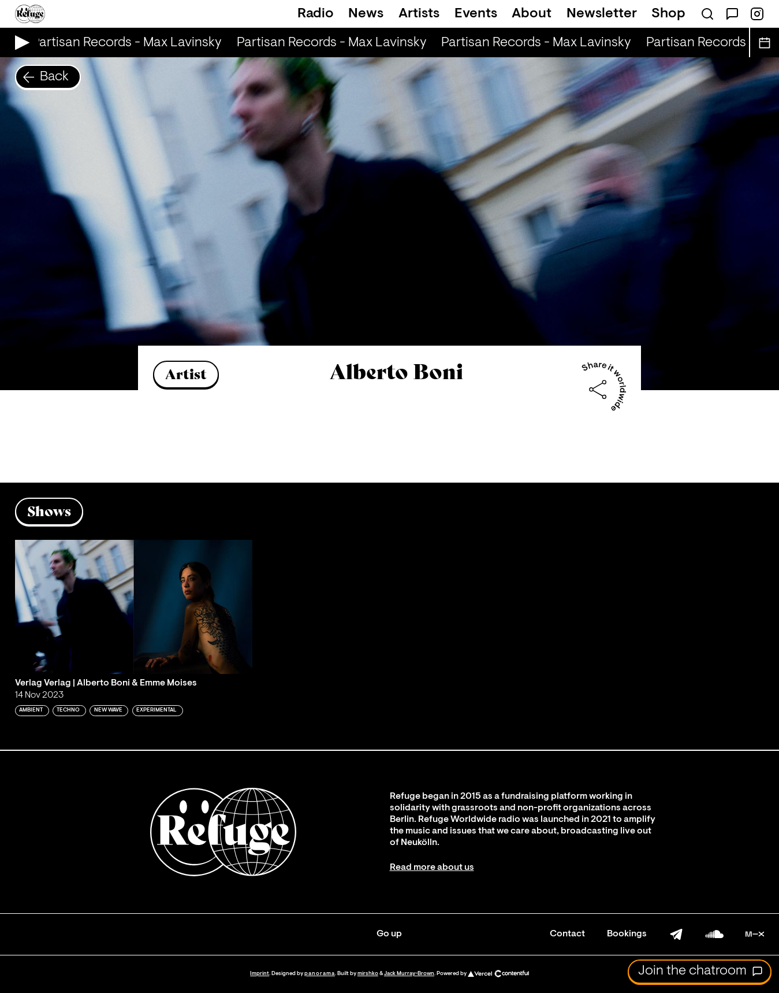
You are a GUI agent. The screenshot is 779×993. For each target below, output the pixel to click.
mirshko (367, 973)
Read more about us (432, 867)
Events (475, 14)
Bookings (627, 934)
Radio (315, 14)
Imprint (259, 973)
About (531, 14)
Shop (668, 14)
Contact (567, 934)
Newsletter (601, 14)
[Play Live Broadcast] (19, 42)
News (365, 14)
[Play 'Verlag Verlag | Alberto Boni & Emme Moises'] (133, 606)
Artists (418, 14)
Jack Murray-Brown (409, 973)
